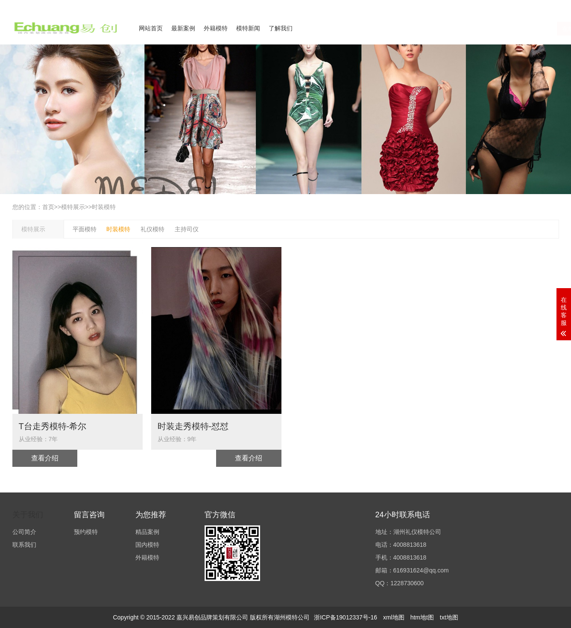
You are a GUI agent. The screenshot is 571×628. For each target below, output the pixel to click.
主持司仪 (187, 229)
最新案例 (183, 28)
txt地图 (449, 617)
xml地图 (393, 617)
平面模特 (85, 229)
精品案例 (147, 531)
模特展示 (73, 206)
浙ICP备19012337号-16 (345, 617)
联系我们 (507, 6)
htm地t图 (422, 617)
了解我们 (281, 28)
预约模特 (86, 531)
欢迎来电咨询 (543, 6)
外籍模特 (216, 28)
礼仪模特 (152, 229)
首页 (48, 206)
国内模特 (147, 544)
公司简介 (475, 6)
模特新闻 (248, 28)
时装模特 (104, 206)
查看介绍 (45, 458)
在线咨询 (473, 28)
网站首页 (151, 28)
